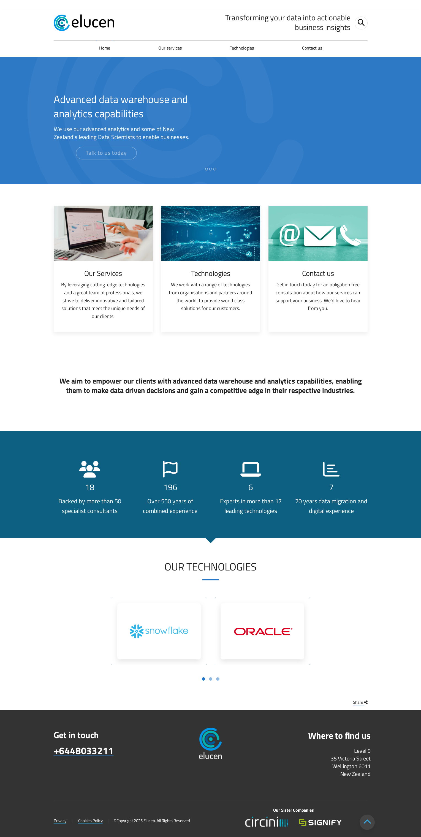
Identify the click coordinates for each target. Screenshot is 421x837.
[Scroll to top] (367, 822)
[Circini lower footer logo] (266, 822)
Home (104, 48)
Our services (170, 48)
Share (360, 702)
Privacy (60, 820)
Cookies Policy (90, 820)
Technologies (242, 48)
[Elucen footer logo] (210, 744)
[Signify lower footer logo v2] (320, 822)
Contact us (312, 48)
